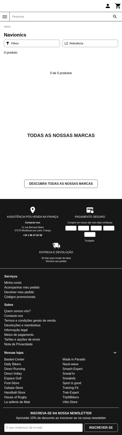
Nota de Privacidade (18, 344)
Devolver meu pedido (19, 292)
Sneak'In (69, 373)
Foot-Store (11, 383)
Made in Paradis (74, 359)
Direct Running (14, 369)
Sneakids (69, 378)
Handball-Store (14, 392)
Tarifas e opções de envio (22, 339)
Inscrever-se (101, 427)
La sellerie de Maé (17, 402)
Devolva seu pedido (56, 261)
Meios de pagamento (19, 334)
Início (7, 26)
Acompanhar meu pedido (22, 287)
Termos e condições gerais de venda (30, 320)
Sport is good (72, 383)
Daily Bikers (12, 364)
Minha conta (12, 282)
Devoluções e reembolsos (22, 325)
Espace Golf (12, 378)
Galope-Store (13, 387)
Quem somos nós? (17, 311)
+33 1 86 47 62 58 (32, 235)
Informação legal (16, 330)
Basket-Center (14, 359)
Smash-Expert (73, 369)
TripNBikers (71, 397)
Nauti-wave (70, 364)
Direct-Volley (13, 373)
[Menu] (4, 16)
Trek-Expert (71, 392)
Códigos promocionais (19, 297)
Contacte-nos (32, 222)
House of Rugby (15, 397)
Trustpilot (89, 240)
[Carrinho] (118, 6)
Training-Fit (70, 387)
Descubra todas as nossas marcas (61, 183)
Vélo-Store (70, 402)
